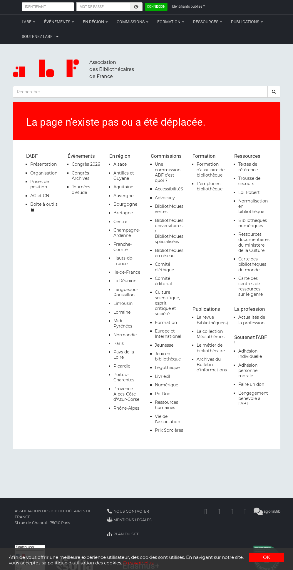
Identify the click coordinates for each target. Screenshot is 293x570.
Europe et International (168, 333)
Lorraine (121, 312)
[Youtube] (232, 511)
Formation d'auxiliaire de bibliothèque (211, 169)
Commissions (132, 21)
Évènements (59, 21)
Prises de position (39, 184)
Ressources (207, 21)
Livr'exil (162, 376)
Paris (118, 343)
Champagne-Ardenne (126, 232)
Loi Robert (249, 192)
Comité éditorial (163, 281)
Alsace (120, 164)
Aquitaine (123, 187)
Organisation (43, 173)
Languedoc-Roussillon (125, 292)
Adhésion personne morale (247, 370)
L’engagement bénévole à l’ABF (253, 398)
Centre (120, 221)
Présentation (43, 164)
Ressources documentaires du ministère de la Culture (253, 242)
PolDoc (162, 393)
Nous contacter (128, 511)
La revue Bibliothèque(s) (212, 320)
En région (95, 21)
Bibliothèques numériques (252, 223)
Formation (170, 21)
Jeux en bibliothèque (168, 356)
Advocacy (165, 197)
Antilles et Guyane (123, 175)
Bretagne (123, 212)
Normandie (125, 335)
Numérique (166, 385)
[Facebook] (205, 511)
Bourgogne (125, 204)
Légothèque (167, 367)
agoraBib (267, 511)
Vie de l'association (167, 419)
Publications (247, 21)
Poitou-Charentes (123, 377)
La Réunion (124, 280)
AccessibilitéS (169, 189)
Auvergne (123, 195)
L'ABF (28, 21)
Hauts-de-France (123, 260)
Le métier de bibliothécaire (211, 348)
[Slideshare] (245, 511)
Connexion (156, 7)
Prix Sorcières (169, 430)
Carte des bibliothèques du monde (252, 264)
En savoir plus (138, 563)
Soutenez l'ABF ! (40, 36)
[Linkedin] (219, 511)
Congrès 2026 (86, 164)
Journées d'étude (81, 189)
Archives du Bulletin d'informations (212, 365)
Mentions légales (129, 520)
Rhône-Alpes (126, 408)
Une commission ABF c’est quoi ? (167, 172)
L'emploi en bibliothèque (209, 186)
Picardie (121, 366)
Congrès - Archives (82, 175)
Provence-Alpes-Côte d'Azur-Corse (126, 394)
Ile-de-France (126, 272)
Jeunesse (164, 345)
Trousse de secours (249, 181)
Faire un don (251, 384)
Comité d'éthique (164, 267)
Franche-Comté (122, 247)
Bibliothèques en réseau (169, 253)
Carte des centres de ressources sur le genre (250, 286)
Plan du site (123, 534)
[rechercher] (273, 92)
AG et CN (39, 195)
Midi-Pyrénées (122, 323)
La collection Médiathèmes (211, 334)
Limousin (123, 303)
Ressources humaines (166, 405)
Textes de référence (248, 167)
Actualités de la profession (251, 320)
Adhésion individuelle (250, 353)
